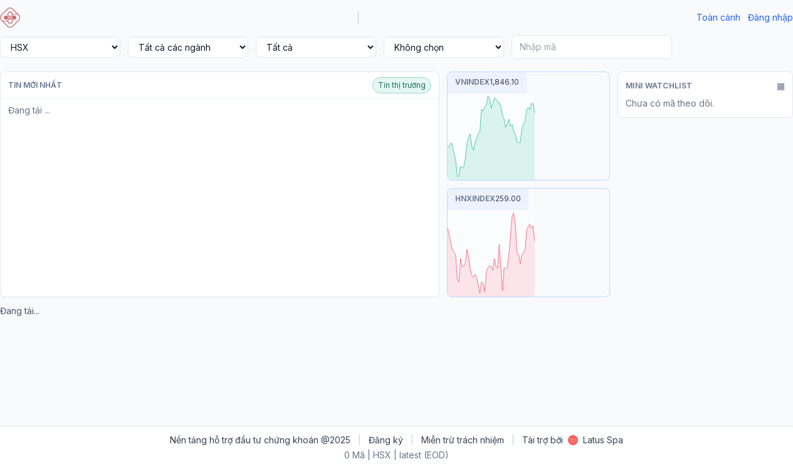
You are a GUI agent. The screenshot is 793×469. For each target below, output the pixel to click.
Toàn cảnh (718, 17)
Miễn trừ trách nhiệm (462, 440)
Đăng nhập (770, 17)
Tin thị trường (402, 85)
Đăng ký (386, 440)
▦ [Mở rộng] (781, 85)
